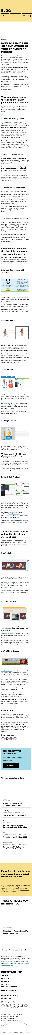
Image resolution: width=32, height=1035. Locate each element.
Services (16, 1031)
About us (5, 976)
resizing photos (7, 354)
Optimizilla (7, 582)
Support (5, 984)
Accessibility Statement (8, 1018)
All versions (6, 998)
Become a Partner (8, 990)
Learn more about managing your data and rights (15, 890)
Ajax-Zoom (7, 403)
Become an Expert (8, 993)
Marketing (6, 811)
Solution (4, 1031)
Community (22, 1031)
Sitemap (3, 1014)
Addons (10, 1031)
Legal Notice (11, 1014)
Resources (28, 1031)
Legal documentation (10, 987)
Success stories (7, 843)
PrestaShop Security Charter (9, 1020)
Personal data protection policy (10, 1016)
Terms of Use (20, 1014)
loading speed (12, 122)
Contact (5, 981)
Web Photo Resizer (6, 671)
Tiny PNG (13, 298)
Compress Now (8, 633)
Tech (4, 926)
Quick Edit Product (13, 514)
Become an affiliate (9, 995)
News (5, 16)
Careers (5, 978)
